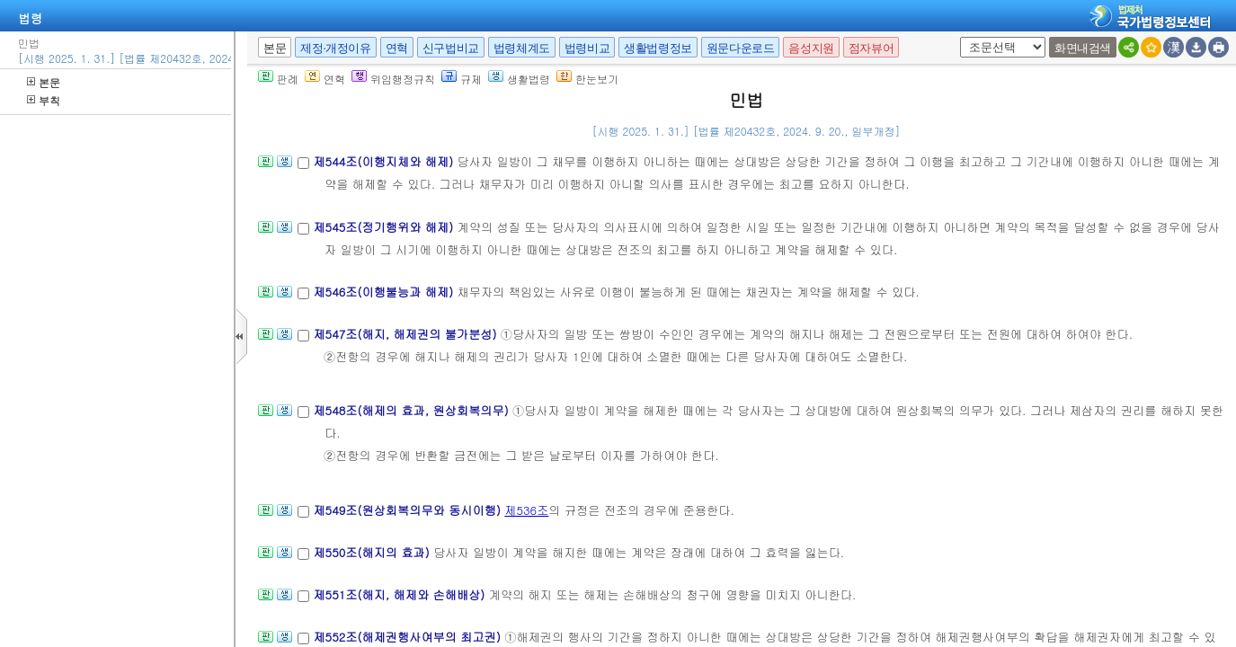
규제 (461, 78)
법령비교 (587, 48)
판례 (278, 78)
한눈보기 (587, 78)
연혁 (397, 48)
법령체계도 (522, 48)
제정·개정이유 (335, 48)
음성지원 (810, 48)
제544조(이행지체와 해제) (385, 161)
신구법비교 (450, 48)
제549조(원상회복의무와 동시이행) (408, 509)
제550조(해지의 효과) (373, 552)
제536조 (526, 509)
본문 (43, 82)
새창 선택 (957, 37)
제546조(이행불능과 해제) (385, 291)
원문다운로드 (741, 48)
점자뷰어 (871, 48)
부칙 (43, 100)
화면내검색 (1082, 48)
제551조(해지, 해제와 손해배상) (400, 594)
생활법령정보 (658, 48)
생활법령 (519, 78)
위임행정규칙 (393, 78)
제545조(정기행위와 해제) (385, 226)
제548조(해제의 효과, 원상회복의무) (412, 410)
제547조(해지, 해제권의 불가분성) (406, 333)
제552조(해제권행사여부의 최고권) (408, 636)
